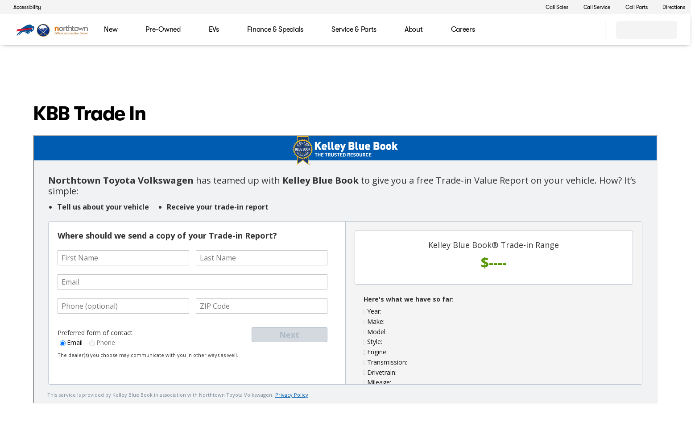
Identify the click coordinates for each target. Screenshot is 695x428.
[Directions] (670, 7)
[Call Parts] (632, 7)
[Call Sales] (553, 7)
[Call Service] (593, 7)
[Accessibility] (23, 7)
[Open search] (587, 30)
